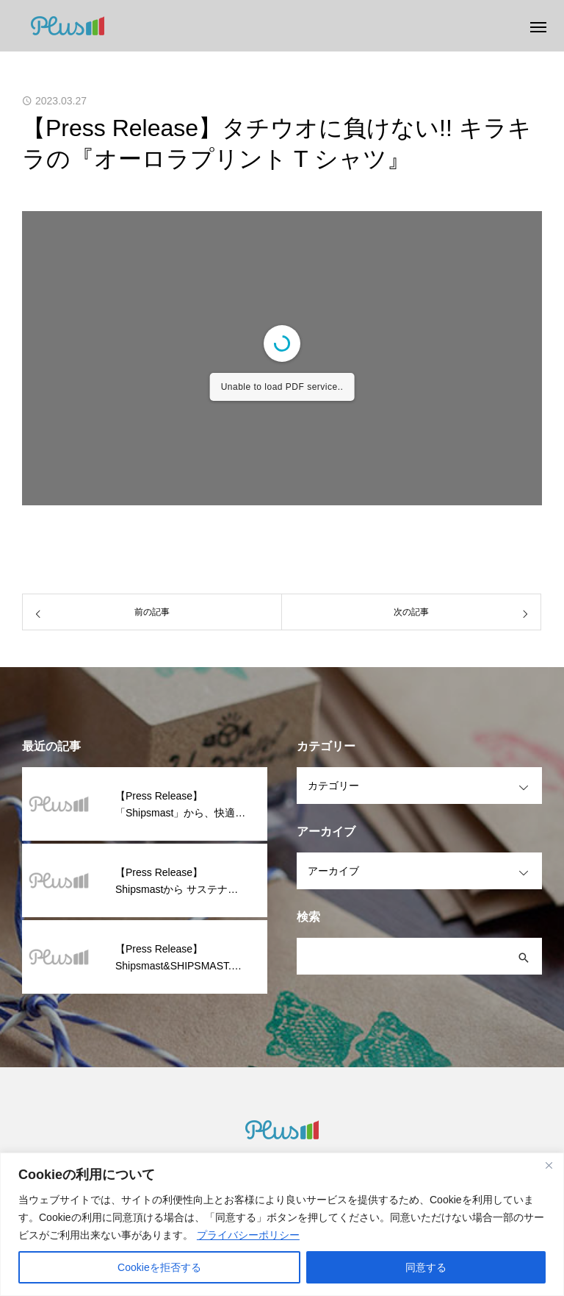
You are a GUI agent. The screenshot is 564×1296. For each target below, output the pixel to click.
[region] (282, 1224)
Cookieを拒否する (159, 1267)
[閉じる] (548, 1165)
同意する (425, 1267)
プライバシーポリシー (248, 1235)
